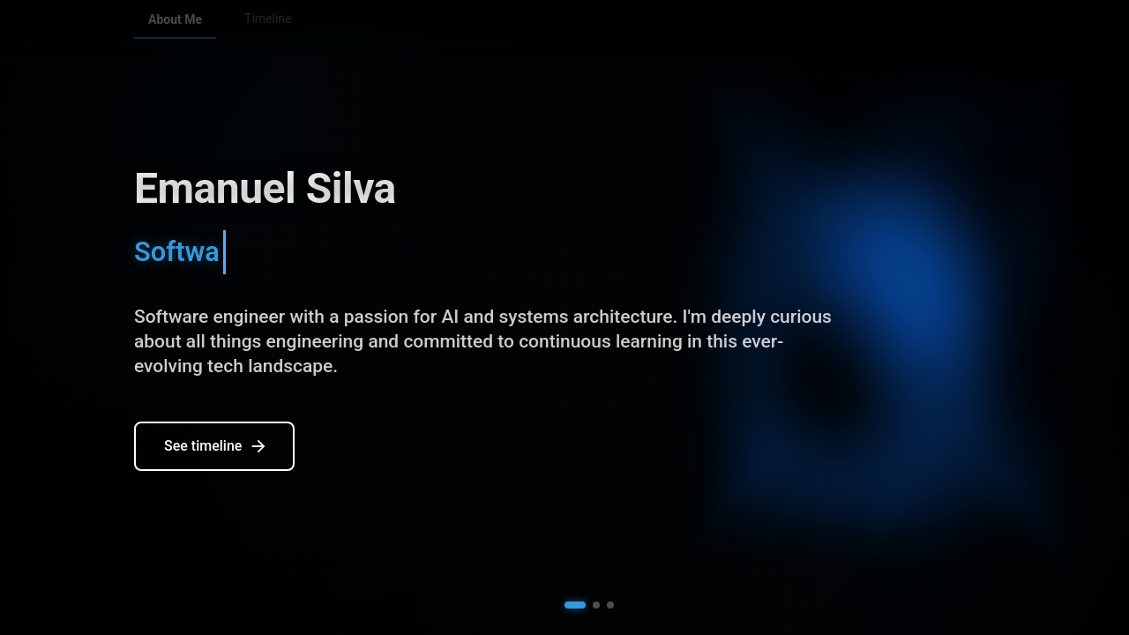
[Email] (980, 28)
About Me (175, 27)
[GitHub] (906, 28)
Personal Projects (382, 27)
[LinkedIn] (943, 28)
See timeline (216, 448)
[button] (575, 605)
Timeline (267, 27)
